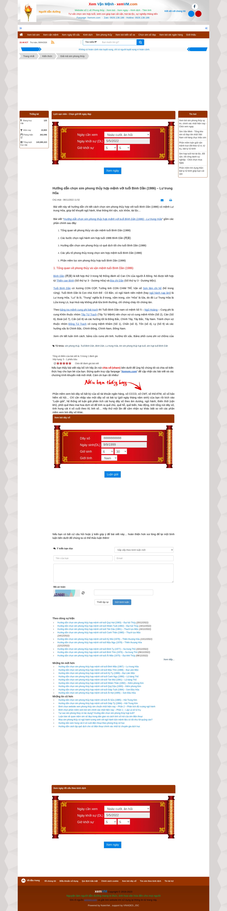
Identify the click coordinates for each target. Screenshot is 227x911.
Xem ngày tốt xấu (71, 34)
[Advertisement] (113, 86)
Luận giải (112, 474)
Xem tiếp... (169, 659)
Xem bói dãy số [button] (129, 881)
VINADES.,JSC (131, 905)
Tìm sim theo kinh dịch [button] (150, 881)
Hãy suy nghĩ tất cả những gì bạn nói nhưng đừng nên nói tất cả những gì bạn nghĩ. (114, 49)
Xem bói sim (33, 34)
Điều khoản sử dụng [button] (69, 881)
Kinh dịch (88, 34)
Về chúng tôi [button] (50, 881)
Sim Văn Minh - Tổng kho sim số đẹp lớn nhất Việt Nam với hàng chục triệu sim (192, 134)
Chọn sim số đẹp (147, 34)
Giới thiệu (191, 34)
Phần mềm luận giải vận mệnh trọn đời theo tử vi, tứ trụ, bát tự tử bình (192, 145)
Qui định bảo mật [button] (90, 881)
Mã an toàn (59, 587)
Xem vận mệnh (51, 34)
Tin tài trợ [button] (169, 881)
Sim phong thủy (104, 34)
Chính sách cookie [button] (109, 881)
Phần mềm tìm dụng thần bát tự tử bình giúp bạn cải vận (191, 171)
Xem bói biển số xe (125, 34)
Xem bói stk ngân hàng (171, 34)
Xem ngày (112, 170)
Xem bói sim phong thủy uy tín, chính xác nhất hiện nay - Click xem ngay (193, 123)
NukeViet (105, 905)
